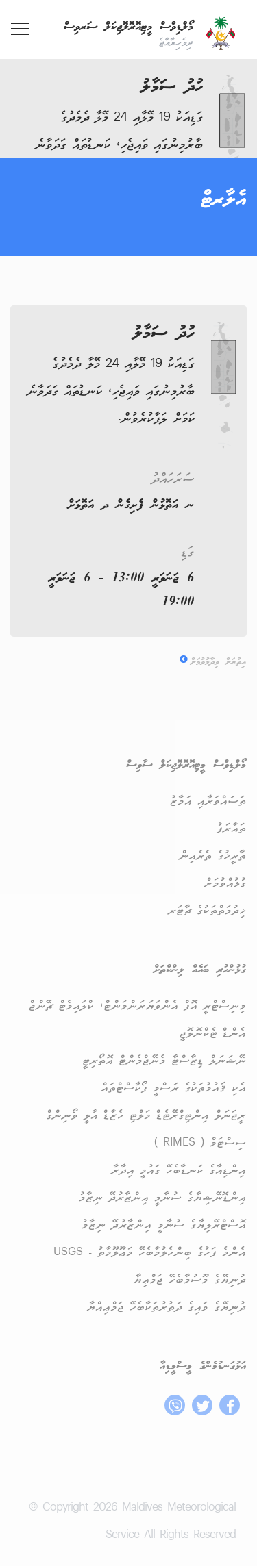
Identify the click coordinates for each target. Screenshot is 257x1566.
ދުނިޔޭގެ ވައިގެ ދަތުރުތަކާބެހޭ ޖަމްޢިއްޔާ (166, 1307)
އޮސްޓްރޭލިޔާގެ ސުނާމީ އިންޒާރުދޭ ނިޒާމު (164, 1225)
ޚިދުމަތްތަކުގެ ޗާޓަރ (207, 911)
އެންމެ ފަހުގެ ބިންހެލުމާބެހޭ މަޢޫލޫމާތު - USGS (149, 1252)
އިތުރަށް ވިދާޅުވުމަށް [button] (213, 662)
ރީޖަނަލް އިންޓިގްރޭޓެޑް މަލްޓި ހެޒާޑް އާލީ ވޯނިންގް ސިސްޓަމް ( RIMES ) (146, 1129)
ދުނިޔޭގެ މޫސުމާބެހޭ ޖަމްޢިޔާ (189, 1280)
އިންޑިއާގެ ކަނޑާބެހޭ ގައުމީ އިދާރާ (178, 1170)
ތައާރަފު (231, 828)
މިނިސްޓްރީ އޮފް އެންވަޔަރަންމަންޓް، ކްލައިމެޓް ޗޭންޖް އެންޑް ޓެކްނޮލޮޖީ (137, 1020)
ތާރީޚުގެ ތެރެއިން (212, 856)
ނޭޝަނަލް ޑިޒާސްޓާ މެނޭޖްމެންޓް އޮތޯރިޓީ (164, 1061)
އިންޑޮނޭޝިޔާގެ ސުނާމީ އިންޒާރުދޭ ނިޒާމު (162, 1198)
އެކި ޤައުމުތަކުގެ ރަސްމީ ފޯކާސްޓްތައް (173, 1088)
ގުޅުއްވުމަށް (225, 883)
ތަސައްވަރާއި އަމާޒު (208, 801)
